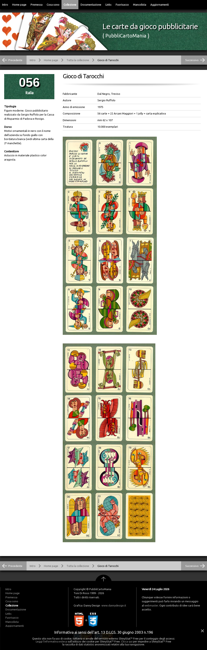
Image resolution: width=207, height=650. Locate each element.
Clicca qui (126, 641)
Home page (19, 4)
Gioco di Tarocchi (108, 60)
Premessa (36, 4)
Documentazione (90, 4)
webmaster (151, 605)
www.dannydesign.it (113, 605)
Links (108, 4)
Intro (5, 4)
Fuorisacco (122, 4)
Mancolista (139, 4)
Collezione (70, 4)
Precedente (15, 60)
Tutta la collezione (77, 60)
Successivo (192, 60)
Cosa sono (53, 4)
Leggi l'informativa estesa (51, 641)
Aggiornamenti (159, 4)
